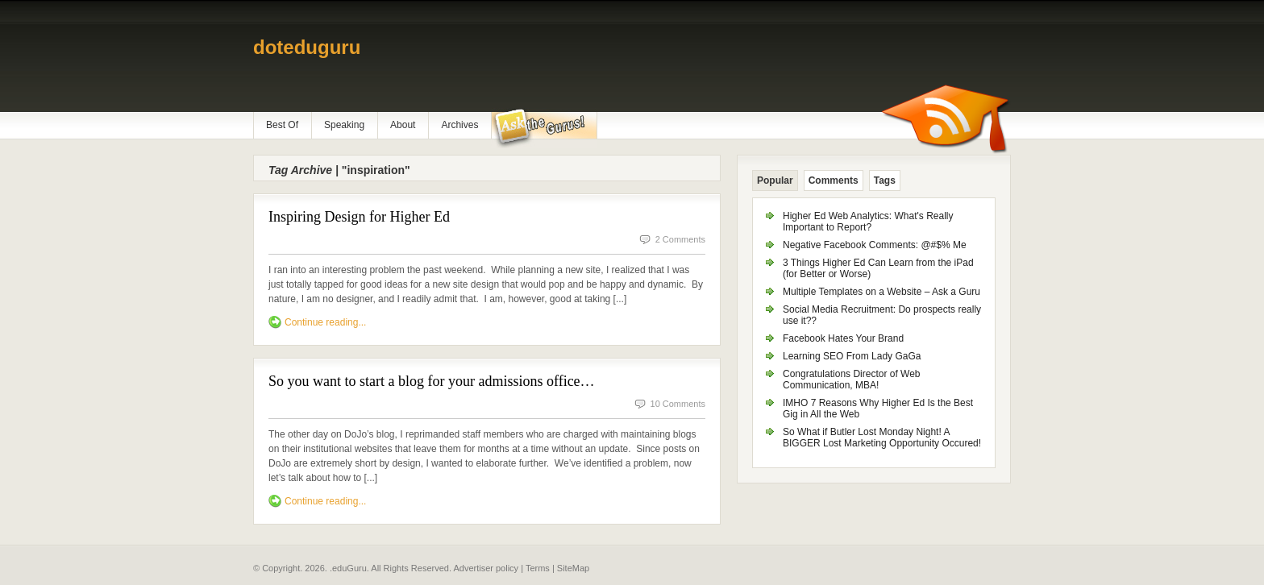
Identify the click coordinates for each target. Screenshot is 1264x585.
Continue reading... (325, 322)
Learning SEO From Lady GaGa (852, 356)
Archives (459, 125)
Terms (538, 568)
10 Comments (678, 404)
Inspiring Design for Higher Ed (359, 217)
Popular (775, 180)
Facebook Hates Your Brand (843, 338)
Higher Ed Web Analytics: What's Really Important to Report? (868, 221)
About (402, 125)
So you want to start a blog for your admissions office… (431, 381)
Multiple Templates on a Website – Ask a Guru (881, 291)
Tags (885, 180)
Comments (834, 180)
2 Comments (680, 239)
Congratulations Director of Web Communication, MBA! (852, 379)
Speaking (344, 125)
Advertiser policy (485, 568)
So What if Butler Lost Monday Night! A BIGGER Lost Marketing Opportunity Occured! (882, 437)
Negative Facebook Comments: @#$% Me (875, 245)
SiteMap (573, 568)
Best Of (282, 125)
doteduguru (306, 47)
